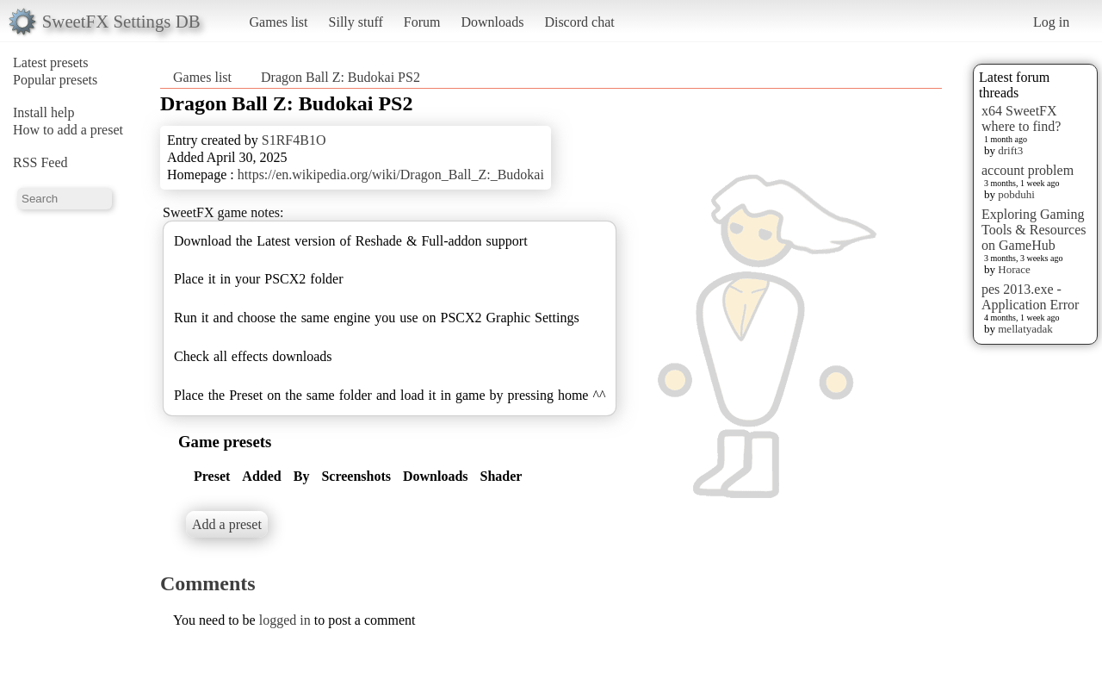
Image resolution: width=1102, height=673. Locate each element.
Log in (1051, 22)
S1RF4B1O (294, 140)
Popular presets (55, 79)
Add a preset (227, 524)
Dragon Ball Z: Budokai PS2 (340, 77)
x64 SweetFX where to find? (1021, 118)
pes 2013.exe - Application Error (1030, 297)
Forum (422, 22)
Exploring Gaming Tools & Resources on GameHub (1034, 229)
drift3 (1010, 150)
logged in (285, 620)
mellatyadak (1025, 328)
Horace (1014, 269)
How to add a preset (68, 129)
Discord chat (579, 22)
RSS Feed (40, 162)
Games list (279, 22)
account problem (1027, 170)
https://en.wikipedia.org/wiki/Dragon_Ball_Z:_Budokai (391, 174)
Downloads (492, 22)
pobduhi (1016, 194)
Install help (44, 112)
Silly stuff (356, 22)
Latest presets (51, 62)
